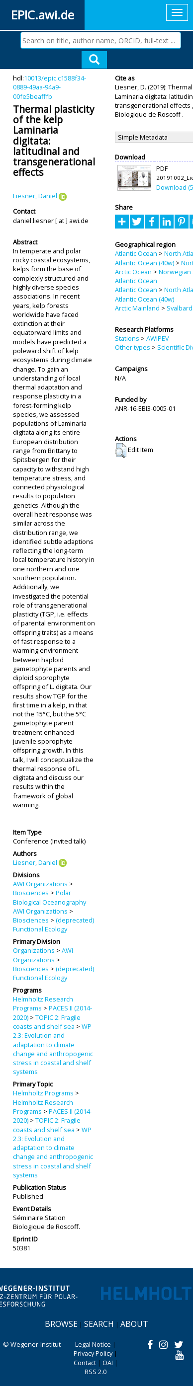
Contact (85, 1362)
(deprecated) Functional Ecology (53, 924)
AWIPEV (157, 338)
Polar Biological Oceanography (49, 897)
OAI (107, 1362)
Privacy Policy (93, 1353)
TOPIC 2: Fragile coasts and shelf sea (47, 1022)
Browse (61, 1323)
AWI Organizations (40, 883)
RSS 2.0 (95, 1371)
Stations (127, 338)
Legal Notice (93, 1344)
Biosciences (31, 892)
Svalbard (180, 308)
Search (99, 1323)
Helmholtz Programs (43, 1092)
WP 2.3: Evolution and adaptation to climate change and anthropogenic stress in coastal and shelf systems (53, 1049)
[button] (120, 450)
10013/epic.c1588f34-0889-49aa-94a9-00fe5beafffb (49, 87)
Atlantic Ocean (136, 253)
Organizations (34, 950)
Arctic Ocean (133, 271)
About (134, 1323)
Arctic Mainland (137, 308)
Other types (132, 347)
